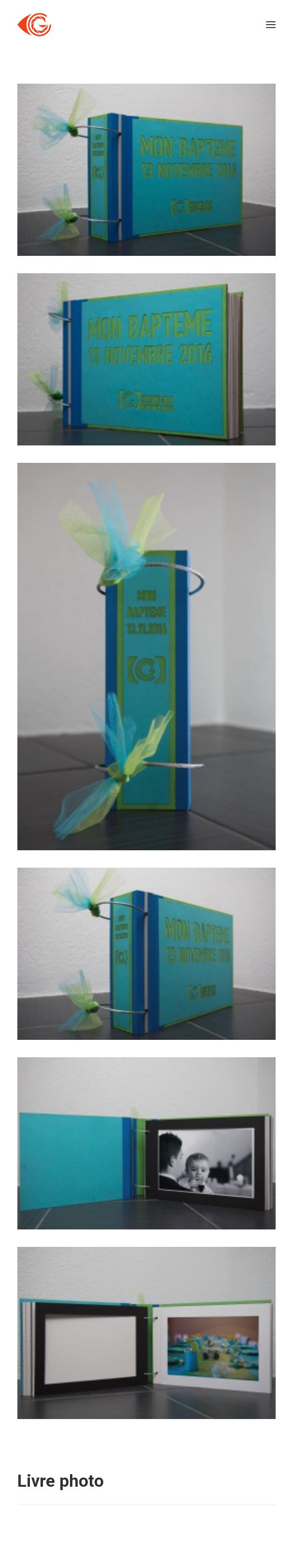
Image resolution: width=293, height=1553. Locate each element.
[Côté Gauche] (34, 24)
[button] (271, 24)
